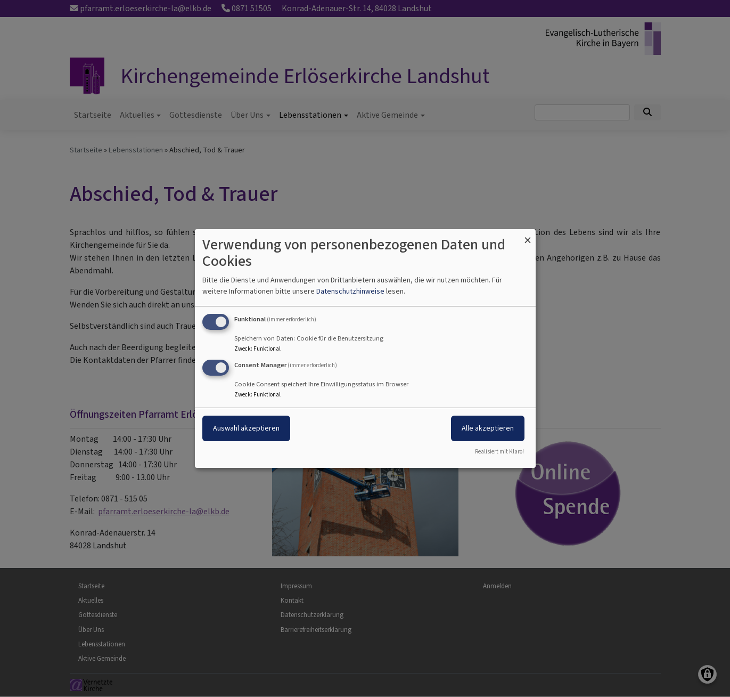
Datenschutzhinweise (350, 291)
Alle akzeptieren (488, 428)
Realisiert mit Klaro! (499, 452)
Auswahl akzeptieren (246, 428)
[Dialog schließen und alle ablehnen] (528, 235)
